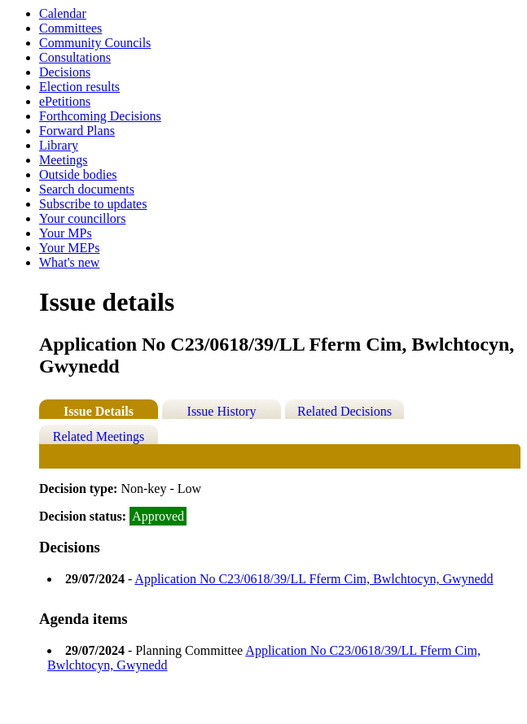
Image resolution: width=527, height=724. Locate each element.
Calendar (62, 13)
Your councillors (82, 218)
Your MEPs (69, 248)
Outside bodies (78, 174)
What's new (69, 262)
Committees (70, 28)
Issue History (222, 411)
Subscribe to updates (93, 204)
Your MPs (65, 233)
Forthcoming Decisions (100, 116)
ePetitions (64, 101)
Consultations (75, 57)
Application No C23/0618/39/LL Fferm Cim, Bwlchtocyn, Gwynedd (313, 579)
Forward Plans (77, 130)
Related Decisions (344, 411)
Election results (79, 87)
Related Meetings (98, 436)
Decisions (64, 72)
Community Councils (95, 43)
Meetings (63, 160)
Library (58, 145)
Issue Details (99, 411)
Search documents (86, 189)
